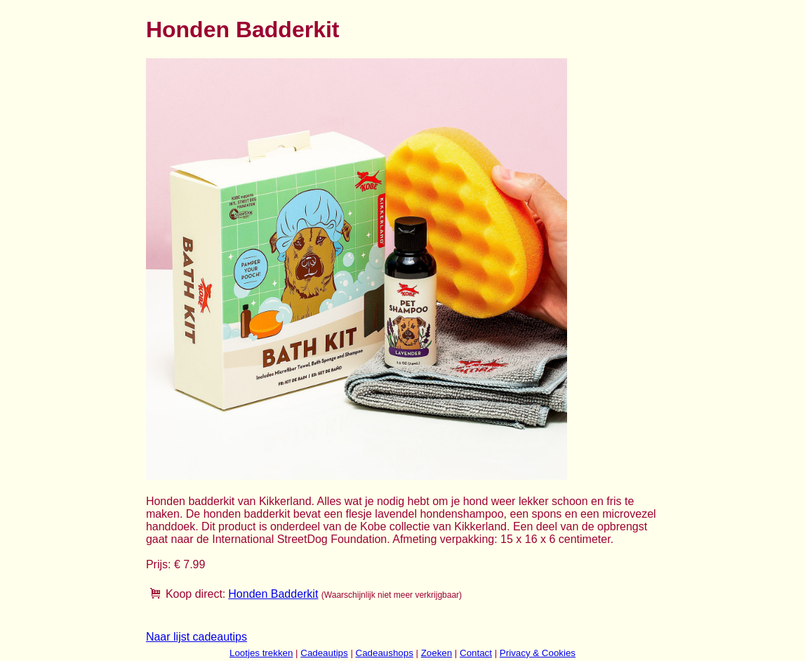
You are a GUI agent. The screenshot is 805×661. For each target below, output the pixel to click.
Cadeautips (323, 653)
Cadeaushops (384, 653)
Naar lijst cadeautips (196, 637)
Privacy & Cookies (538, 653)
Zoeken (436, 653)
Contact (476, 653)
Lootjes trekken (261, 653)
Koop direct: (195, 594)
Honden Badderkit (273, 594)
